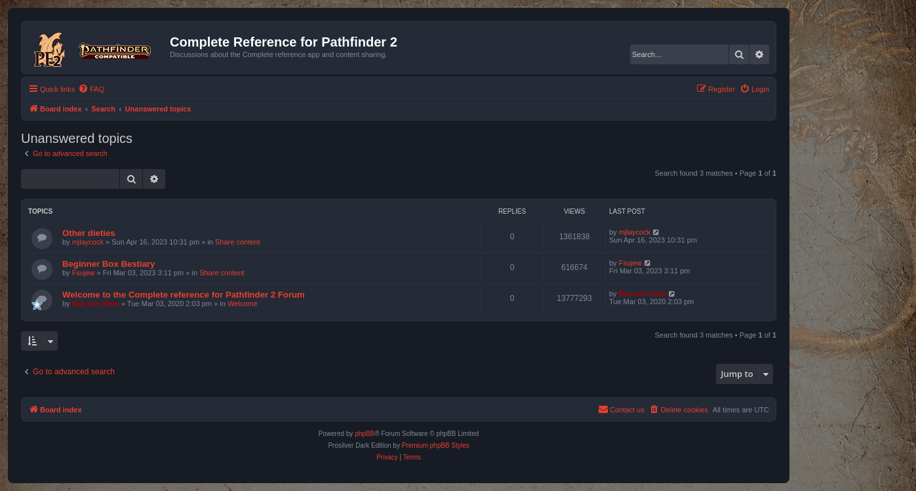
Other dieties (88, 233)
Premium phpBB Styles (435, 445)
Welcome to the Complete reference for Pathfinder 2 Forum (183, 295)
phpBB (364, 433)
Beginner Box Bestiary (108, 264)
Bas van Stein (95, 303)
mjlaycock (88, 242)
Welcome (243, 303)
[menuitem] (91, 89)
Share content (237, 242)
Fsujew (83, 273)
